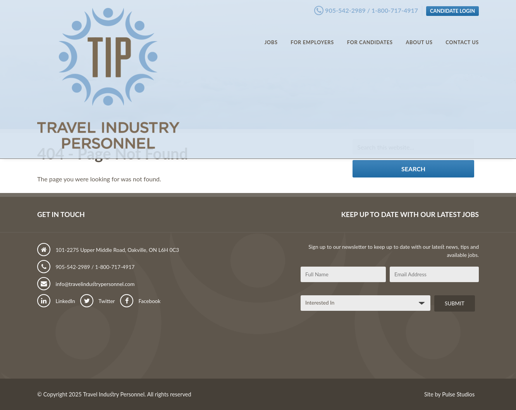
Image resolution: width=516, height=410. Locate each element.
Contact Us (462, 35)
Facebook (140, 301)
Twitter (97, 301)
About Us (419, 35)
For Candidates (370, 35)
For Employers (312, 35)
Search (413, 168)
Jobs (271, 35)
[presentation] (359, 348)
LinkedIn (56, 301)
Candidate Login (452, 9)
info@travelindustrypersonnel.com (86, 284)
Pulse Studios (458, 394)
